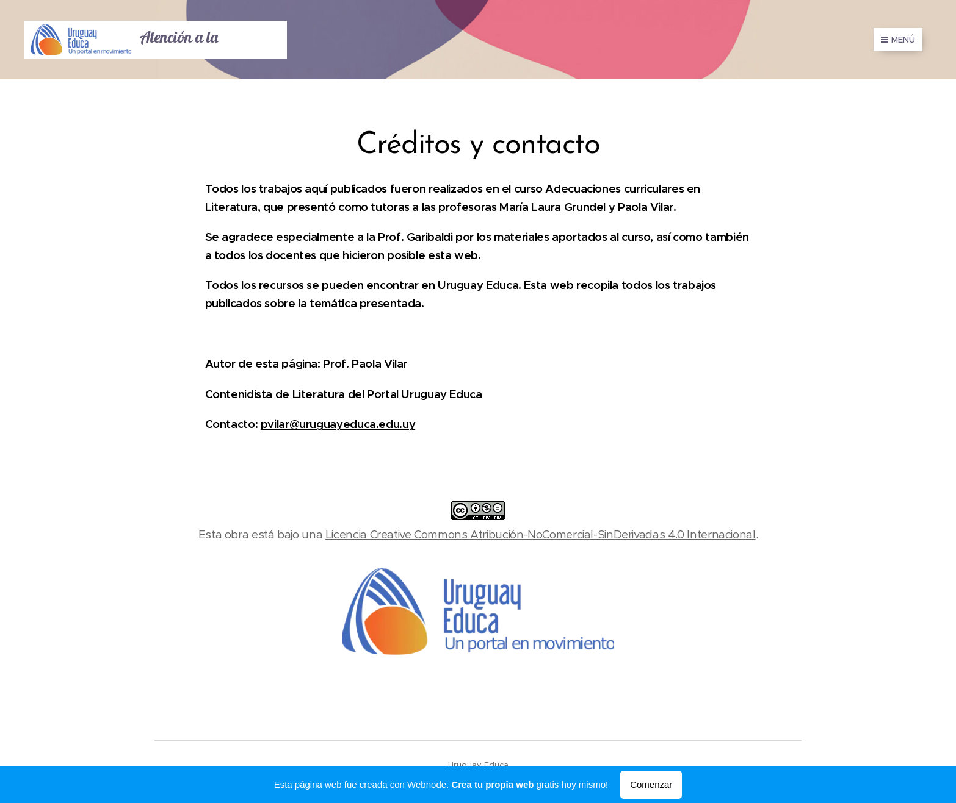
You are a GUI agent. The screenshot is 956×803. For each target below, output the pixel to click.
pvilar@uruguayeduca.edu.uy (338, 424)
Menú (898, 39)
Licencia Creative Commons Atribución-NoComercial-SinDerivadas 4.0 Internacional (540, 534)
